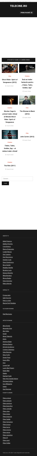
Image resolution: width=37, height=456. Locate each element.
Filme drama (6, 412)
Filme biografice (8, 404)
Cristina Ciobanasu (8, 348)
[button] (26, 10)
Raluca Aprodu (7, 281)
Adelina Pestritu (8, 242)
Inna (4, 361)
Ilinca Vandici (7, 263)
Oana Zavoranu (7, 279)
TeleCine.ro (18, 4)
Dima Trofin (6, 353)
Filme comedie (7, 407)
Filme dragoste (7, 415)
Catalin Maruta (7, 250)
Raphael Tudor (7, 374)
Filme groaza (6, 423)
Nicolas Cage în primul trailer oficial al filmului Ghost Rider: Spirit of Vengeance (9, 114)
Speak (5, 332)
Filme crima (6, 409)
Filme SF (5, 436)
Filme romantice (8, 433)
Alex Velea (6, 329)
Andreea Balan (7, 340)
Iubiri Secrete (7, 296)
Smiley (5, 385)
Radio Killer (6, 369)
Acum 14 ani (10, 84)
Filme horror (6, 425)
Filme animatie (7, 399)
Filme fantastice (8, 420)
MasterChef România (9, 301)
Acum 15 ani (27, 138)
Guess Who (6, 358)
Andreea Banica (7, 342)
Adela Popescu (7, 239)
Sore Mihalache (7, 382)
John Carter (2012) (27, 135)
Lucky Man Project (8, 366)
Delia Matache (7, 350)
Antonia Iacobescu (8, 345)
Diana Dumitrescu (8, 260)
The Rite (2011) (9, 164)
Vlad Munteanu (7, 312)
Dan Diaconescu (8, 255)
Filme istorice (7, 428)
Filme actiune (7, 396)
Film (9, 74)
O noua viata (6, 293)
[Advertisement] (18, 33)
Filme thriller (6, 441)
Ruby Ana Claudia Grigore (10, 377)
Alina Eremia (6, 324)
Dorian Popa (6, 356)
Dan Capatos (7, 252)
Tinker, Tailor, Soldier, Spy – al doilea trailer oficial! (9, 146)
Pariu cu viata (7, 299)
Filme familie (6, 417)
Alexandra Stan (7, 326)
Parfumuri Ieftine (8, 379)
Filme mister (6, 430)
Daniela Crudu (7, 258)
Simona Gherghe (8, 271)
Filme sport (6, 438)
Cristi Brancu (7, 244)
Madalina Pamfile (8, 266)
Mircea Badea (7, 276)
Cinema (27, 74)
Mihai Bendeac (7, 274)
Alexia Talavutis (7, 334)
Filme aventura (7, 401)
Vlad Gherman (7, 387)
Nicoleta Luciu (7, 268)
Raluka (5, 371)
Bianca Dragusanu (8, 247)
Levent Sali (6, 363)
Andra (4, 337)
